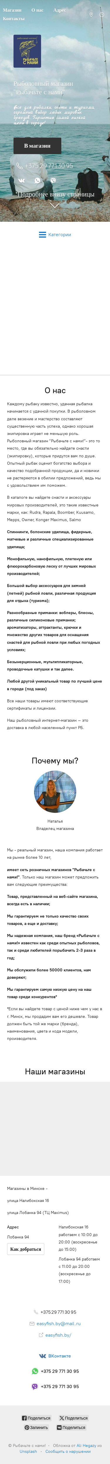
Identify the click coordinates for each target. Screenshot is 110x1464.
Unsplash (28, 1451)
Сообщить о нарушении (68, 1451)
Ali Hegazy (86, 1445)
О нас (37, 10)
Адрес (59, 10)
